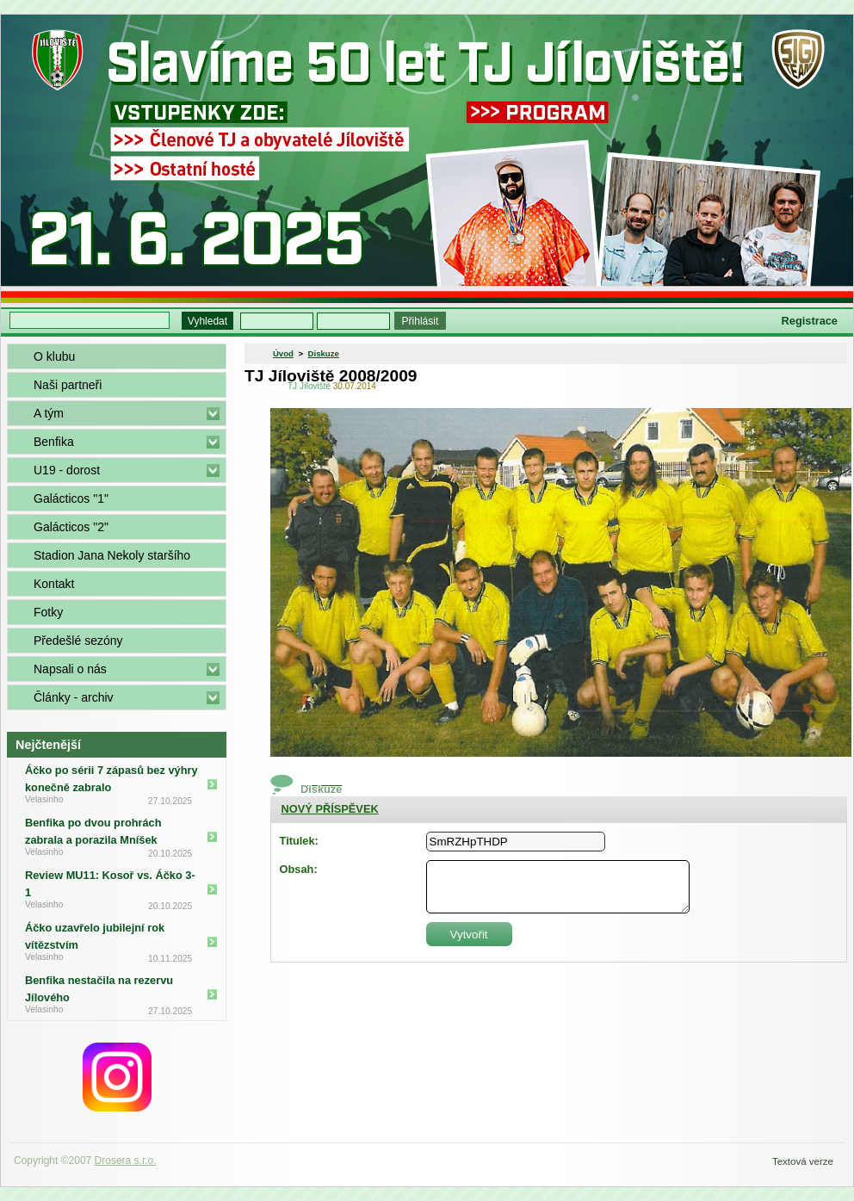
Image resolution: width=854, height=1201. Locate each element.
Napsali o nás (70, 669)
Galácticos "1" (71, 498)
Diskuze (323, 353)
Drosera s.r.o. (126, 1161)
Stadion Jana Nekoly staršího (112, 555)
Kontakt (54, 584)
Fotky (48, 612)
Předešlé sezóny (78, 640)
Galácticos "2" (71, 527)
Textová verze (802, 1161)
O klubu (54, 356)
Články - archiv (74, 697)
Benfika (54, 442)
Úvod (283, 353)
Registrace (810, 320)
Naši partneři (68, 385)
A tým (49, 413)
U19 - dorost (67, 470)
